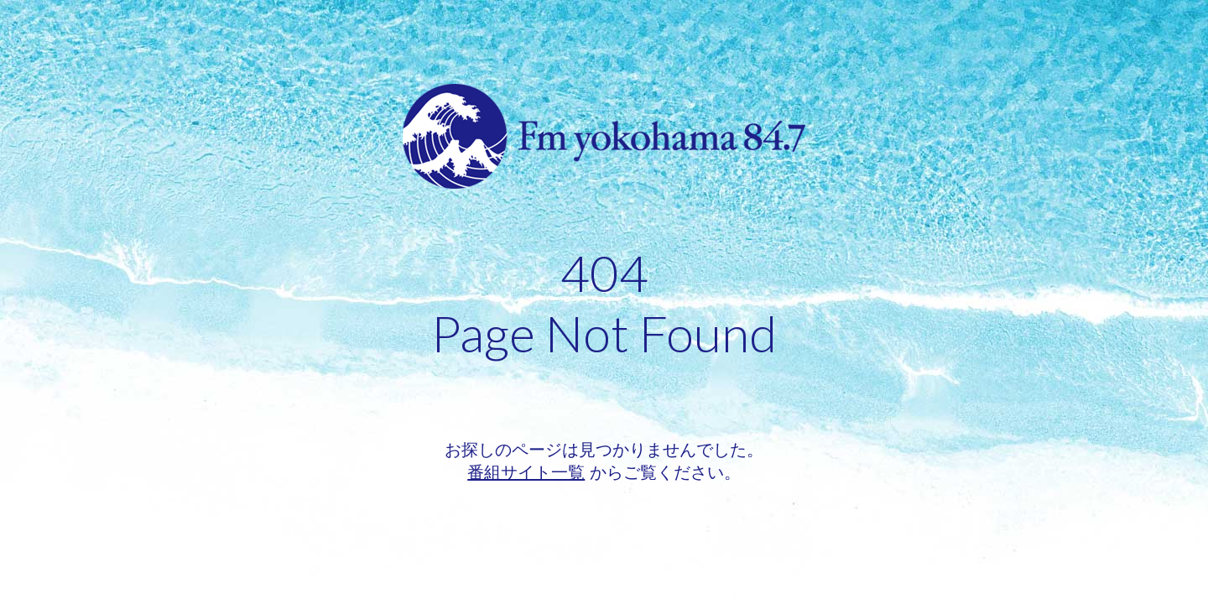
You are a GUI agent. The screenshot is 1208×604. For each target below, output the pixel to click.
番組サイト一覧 (526, 472)
